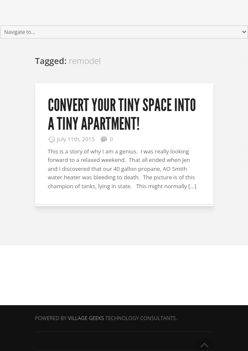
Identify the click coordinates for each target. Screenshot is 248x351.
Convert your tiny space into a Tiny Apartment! (122, 114)
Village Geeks (86, 318)
